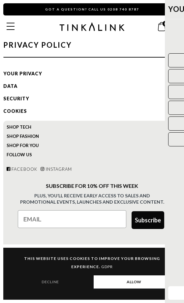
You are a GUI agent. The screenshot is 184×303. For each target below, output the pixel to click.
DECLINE (50, 281)
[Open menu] (11, 26)
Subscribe (148, 220)
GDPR (107, 266)
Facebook (22, 169)
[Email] (72, 219)
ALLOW (134, 281)
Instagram (56, 169)
